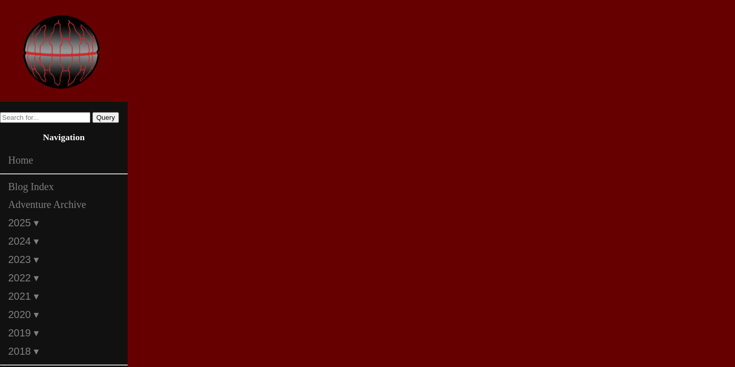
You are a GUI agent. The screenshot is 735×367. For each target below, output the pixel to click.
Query (105, 117)
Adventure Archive (47, 204)
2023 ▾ (23, 259)
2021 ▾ (23, 296)
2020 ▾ (23, 314)
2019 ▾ (23, 332)
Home (20, 160)
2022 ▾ (23, 277)
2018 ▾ (23, 351)
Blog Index (31, 186)
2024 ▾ (23, 241)
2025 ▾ (23, 222)
